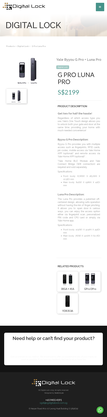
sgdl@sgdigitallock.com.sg (53, 403)
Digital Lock (63, 67)
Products (10, 46)
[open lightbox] (28, 70)
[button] (100, 7)
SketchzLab (59, 393)
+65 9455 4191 (53, 400)
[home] (24, 6)
